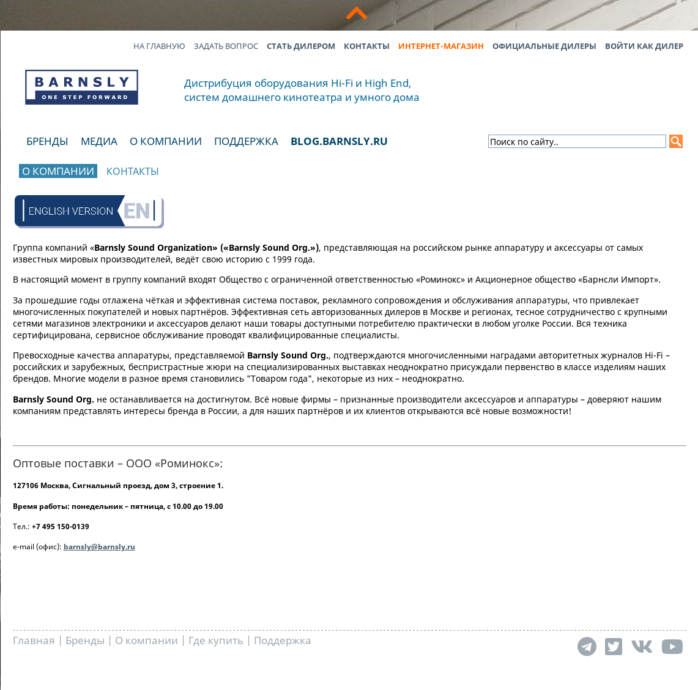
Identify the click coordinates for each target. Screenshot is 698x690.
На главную (159, 45)
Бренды (47, 141)
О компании (166, 141)
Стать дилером (301, 45)
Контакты (367, 45)
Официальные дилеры (544, 45)
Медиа (99, 141)
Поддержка (246, 141)
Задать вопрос (226, 45)
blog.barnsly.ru (339, 141)
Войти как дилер (644, 45)
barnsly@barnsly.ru (99, 546)
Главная (34, 640)
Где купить (215, 640)
